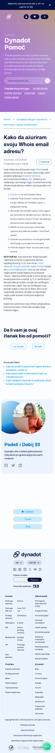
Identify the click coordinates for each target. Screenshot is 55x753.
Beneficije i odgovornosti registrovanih (27, 741)
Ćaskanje (27, 511)
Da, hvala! (18, 346)
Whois (39, 169)
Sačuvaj (44, 161)
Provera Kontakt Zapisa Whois (29, 266)
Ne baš (38, 346)
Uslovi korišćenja (27, 730)
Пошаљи (35, 580)
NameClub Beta (41, 659)
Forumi (28, 519)
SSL (30, 179)
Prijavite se (15, 194)
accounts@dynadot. (17, 269)
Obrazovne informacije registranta (27, 735)
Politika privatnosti (27, 725)
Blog (28, 526)
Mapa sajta (39, 697)
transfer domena (31, 175)
